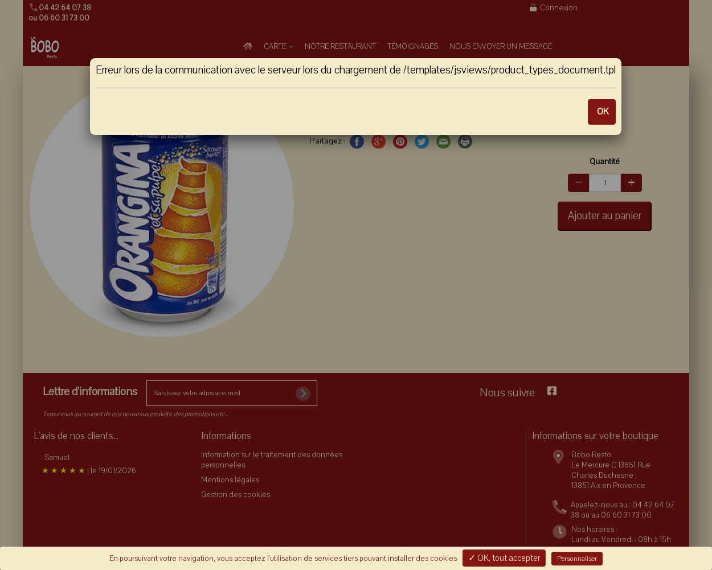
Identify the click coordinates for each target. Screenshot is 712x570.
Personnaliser (577, 558)
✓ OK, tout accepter (504, 558)
